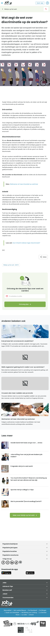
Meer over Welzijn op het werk (24, 515)
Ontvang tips (24, 304)
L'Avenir (31, 615)
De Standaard (32, 610)
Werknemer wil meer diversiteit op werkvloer (24, 184)
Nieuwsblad (7, 610)
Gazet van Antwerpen (12, 612)
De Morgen (42, 610)
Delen (43, 257)
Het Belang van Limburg (29, 612)
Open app (40, 3)
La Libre (24, 615)
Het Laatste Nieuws (20, 610)
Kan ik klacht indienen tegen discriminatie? (26, 243)
